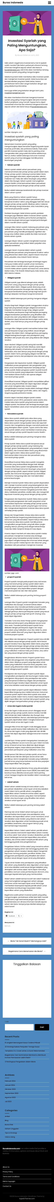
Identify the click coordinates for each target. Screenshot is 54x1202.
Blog (6, 1120)
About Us (6, 1167)
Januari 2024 (10, 1085)
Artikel (7, 1116)
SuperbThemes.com (27, 1199)
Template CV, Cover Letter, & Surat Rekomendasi (25, 1051)
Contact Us (7, 1186)
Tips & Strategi (11, 1133)
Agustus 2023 (10, 1097)
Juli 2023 (8, 1101)
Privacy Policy (8, 1172)
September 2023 (11, 1093)
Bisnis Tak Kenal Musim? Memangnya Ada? (28, 941)
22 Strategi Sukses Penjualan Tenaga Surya (22, 1047)
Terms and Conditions (11, 1176)
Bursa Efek (9, 1124)
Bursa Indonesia (13, 2)
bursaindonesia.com (12, 70)
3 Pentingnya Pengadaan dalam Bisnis (20, 1061)
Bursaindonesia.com (11, 1148)
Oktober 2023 (10, 1089)
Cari (7, 1021)
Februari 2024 (10, 1081)
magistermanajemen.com (15, 93)
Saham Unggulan (12, 1129)
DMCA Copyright (9, 1181)
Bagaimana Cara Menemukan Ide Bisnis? (25, 951)
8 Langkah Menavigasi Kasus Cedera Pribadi (22, 1042)
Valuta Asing (10, 1137)
